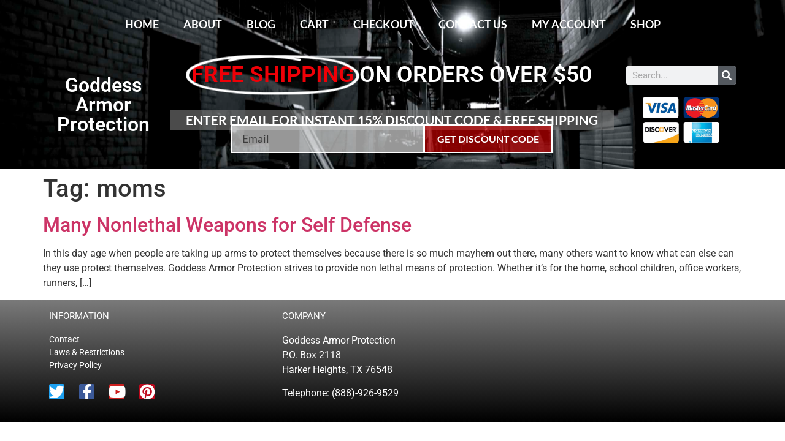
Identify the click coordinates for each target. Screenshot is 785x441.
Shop (645, 24)
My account (569, 24)
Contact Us (472, 24)
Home (142, 24)
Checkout (383, 24)
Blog (261, 24)
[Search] (727, 75)
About (202, 24)
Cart (314, 24)
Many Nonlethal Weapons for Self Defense (227, 224)
